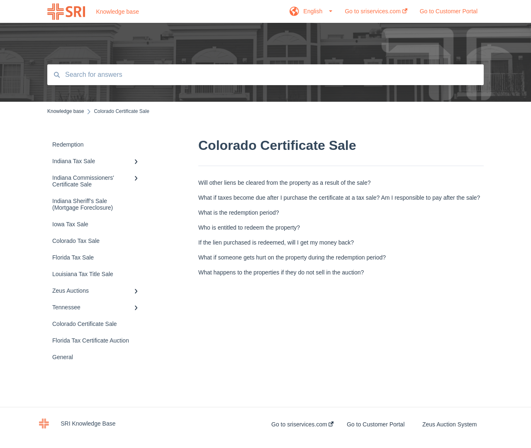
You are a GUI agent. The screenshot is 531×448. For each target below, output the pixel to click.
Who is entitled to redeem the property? (249, 227)
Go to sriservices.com (302, 424)
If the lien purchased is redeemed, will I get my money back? (276, 242)
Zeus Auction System (449, 424)
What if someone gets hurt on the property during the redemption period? (292, 257)
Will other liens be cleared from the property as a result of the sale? (284, 182)
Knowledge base (117, 11)
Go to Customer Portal (375, 424)
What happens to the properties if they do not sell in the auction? (281, 272)
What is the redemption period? (238, 212)
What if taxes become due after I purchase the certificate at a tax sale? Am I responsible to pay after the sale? (339, 197)
